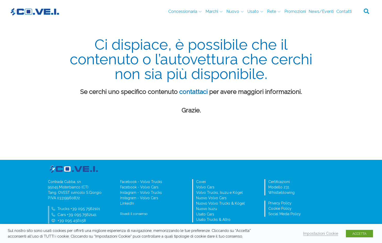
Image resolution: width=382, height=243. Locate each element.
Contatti (344, 11)
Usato (255, 11)
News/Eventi (321, 11)
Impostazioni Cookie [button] (320, 233)
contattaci (193, 92)
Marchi (214, 11)
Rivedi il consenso (133, 214)
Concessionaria (185, 11)
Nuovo (235, 11)
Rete (274, 11)
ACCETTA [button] (359, 234)
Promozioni (295, 11)
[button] (366, 11)
